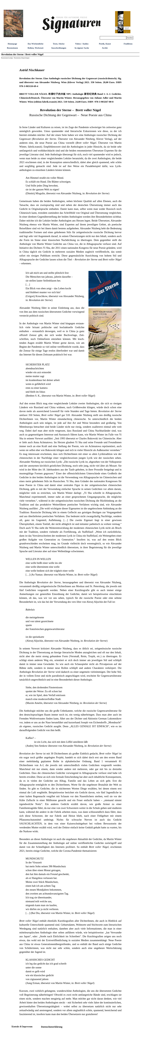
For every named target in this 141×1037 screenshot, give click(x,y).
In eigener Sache (82, 48)
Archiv (105, 48)
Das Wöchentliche (35, 44)
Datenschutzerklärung (51, 1027)
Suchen (130, 38)
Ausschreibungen (58, 48)
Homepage (12, 44)
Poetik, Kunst (105, 44)
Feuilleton (128, 44)
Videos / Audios (81, 44)
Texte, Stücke (58, 44)
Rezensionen (12, 48)
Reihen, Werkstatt (35, 48)
